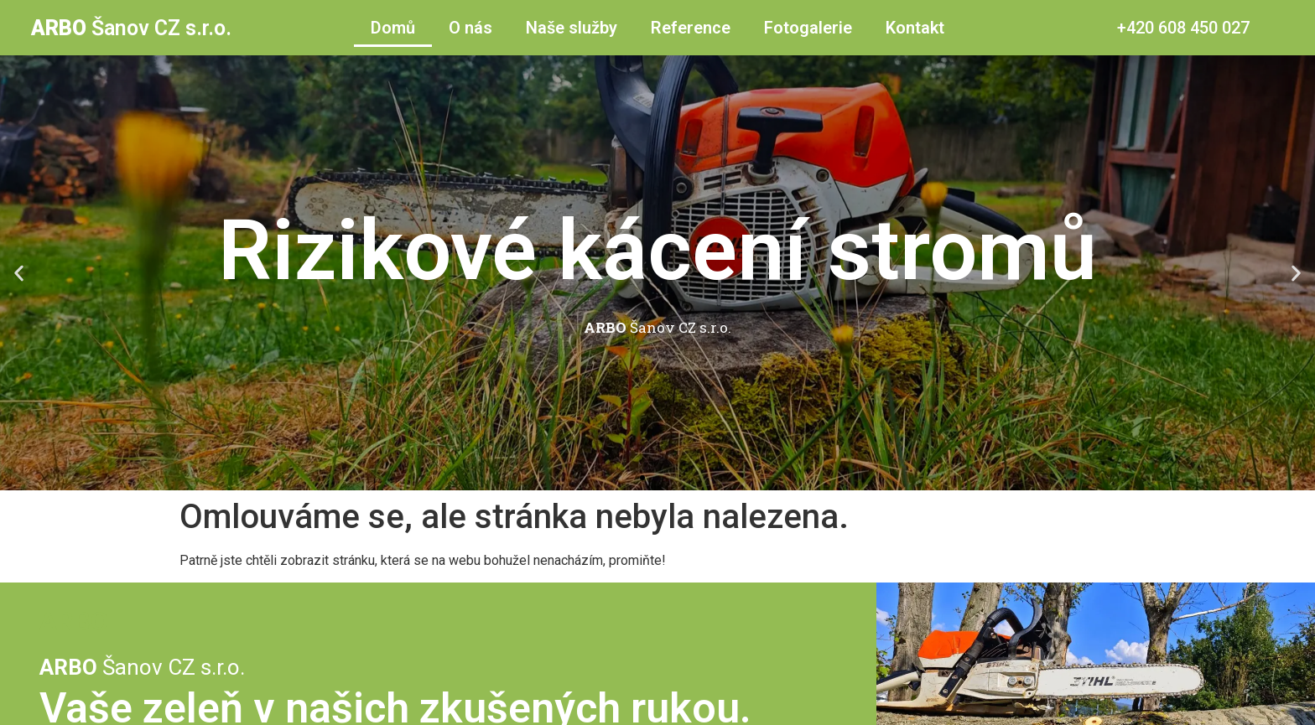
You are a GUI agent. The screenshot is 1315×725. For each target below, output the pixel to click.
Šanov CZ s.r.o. (131, 28)
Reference (690, 28)
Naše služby (571, 28)
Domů (393, 28)
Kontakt (915, 28)
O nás (470, 28)
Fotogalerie (808, 28)
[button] (18, 272)
